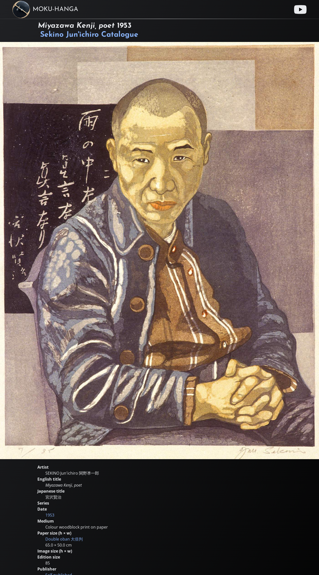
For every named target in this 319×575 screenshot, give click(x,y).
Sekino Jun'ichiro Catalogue (89, 35)
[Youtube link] (300, 9)
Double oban (64, 539)
